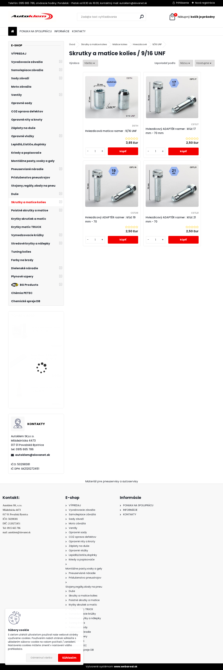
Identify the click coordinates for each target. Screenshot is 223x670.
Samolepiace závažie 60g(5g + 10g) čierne (44, 356)
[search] (142, 17)
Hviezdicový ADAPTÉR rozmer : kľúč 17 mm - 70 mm (141, 131)
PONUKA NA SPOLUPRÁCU (36, 31)
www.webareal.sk (125, 666)
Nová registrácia (205, 3)
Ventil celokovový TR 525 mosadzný (46, 389)
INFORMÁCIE (62, 31)
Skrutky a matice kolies (94, 44)
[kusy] (80, 155)
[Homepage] (12, 31)
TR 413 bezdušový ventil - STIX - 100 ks (45, 329)
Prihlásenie (182, 3)
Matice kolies (120, 44)
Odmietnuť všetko (41, 657)
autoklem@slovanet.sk (32, 455)
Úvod (72, 44)
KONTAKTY (79, 31)
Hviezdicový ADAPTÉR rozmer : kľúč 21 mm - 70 (141, 223)
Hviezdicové (140, 44)
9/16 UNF (157, 44)
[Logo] (32, 17)
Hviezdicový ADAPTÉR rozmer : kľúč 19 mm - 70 (190, 131)
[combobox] (186, 63)
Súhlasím (69, 658)
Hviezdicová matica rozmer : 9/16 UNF (92, 131)
